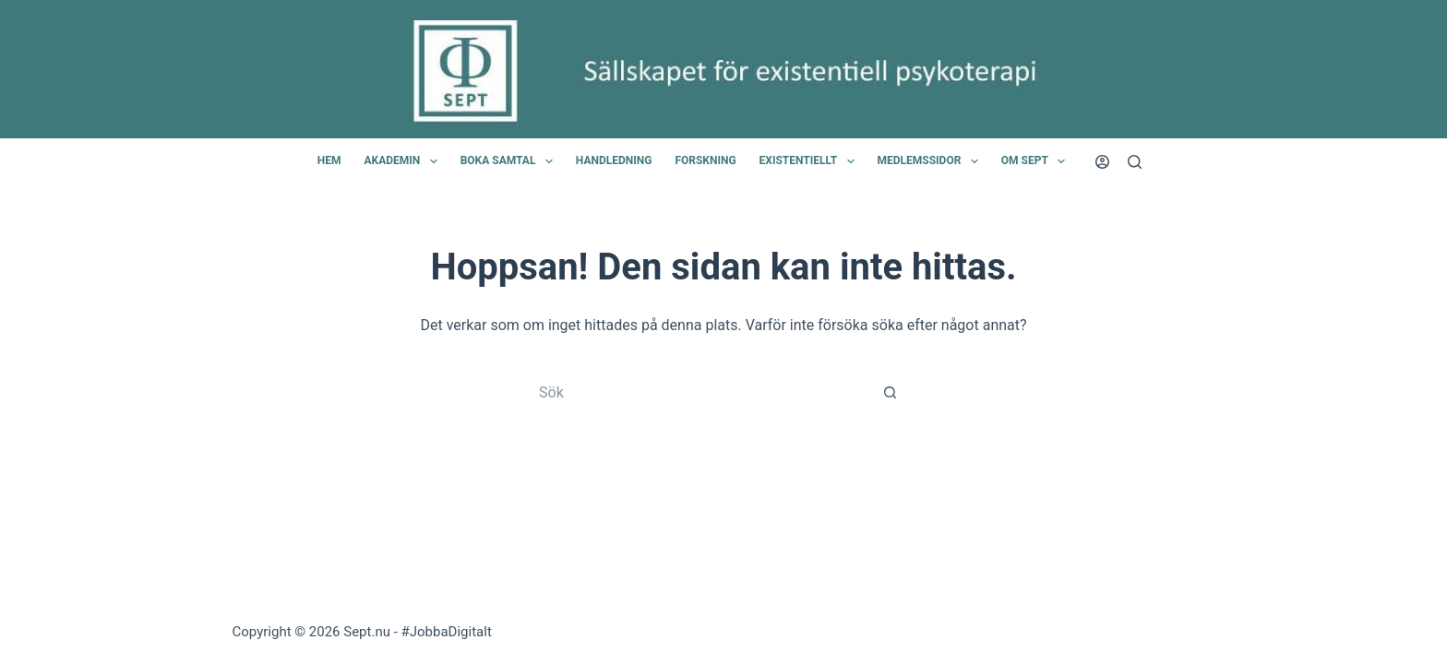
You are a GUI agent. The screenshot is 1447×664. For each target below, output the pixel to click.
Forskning (705, 160)
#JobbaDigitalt (446, 631)
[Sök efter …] (705, 392)
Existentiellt (810, 161)
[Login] (1102, 162)
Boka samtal (510, 161)
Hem (329, 160)
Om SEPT (1036, 161)
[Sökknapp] (889, 392)
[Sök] (1135, 162)
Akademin (404, 161)
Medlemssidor (932, 161)
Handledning (614, 160)
